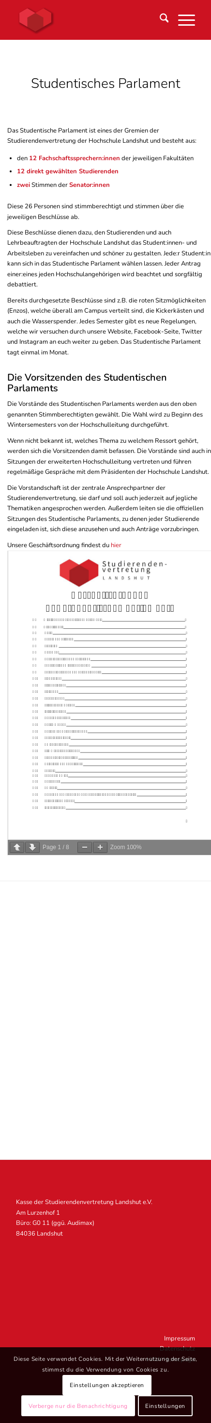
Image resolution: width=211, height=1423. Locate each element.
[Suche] (159, 19)
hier (116, 545)
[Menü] (181, 19)
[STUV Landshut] (87, 19)
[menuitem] (159, 19)
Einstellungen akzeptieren (107, 1385)
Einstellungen (165, 1406)
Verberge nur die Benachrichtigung (78, 1406)
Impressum (179, 1338)
